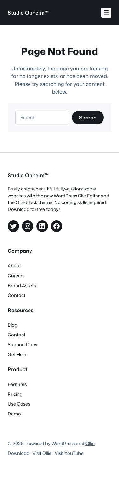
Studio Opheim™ (28, 12)
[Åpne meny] (106, 13)
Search (87, 117)
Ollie (90, 443)
